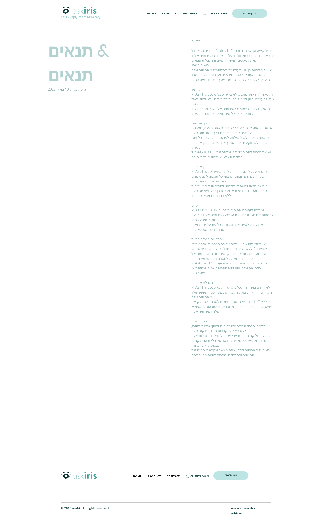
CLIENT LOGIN (217, 13)
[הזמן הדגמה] (249, 13)
